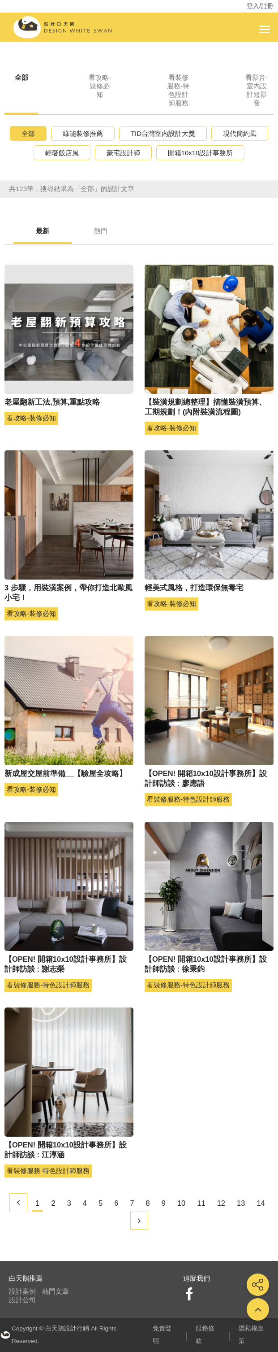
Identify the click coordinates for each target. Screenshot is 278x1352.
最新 (42, 231)
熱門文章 (55, 1291)
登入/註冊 (260, 5)
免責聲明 (162, 1334)
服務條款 (205, 1334)
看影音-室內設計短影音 (256, 90)
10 (181, 1203)
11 (201, 1203)
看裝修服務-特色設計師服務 (178, 90)
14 (261, 1203)
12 (221, 1203)
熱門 (100, 231)
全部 (21, 77)
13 (241, 1203)
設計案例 (22, 1291)
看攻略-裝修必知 (100, 86)
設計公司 (22, 1300)
